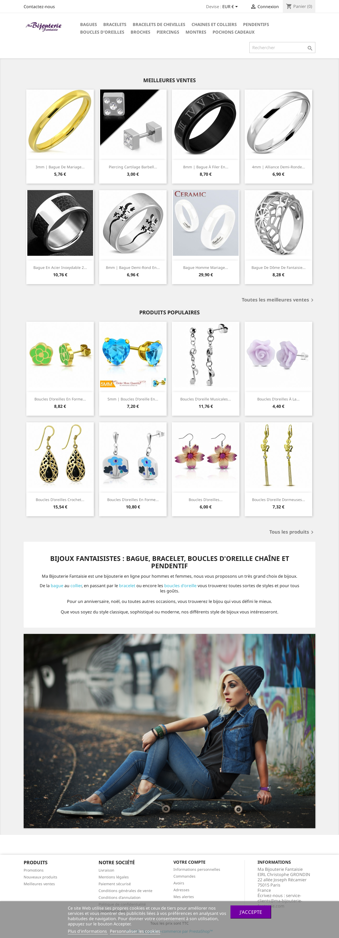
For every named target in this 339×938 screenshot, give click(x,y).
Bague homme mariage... (205, 267)
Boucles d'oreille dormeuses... (278, 499)
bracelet (127, 585)
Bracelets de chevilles (159, 24)
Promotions (34, 870)
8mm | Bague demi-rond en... (133, 267)
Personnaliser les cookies (135, 931)
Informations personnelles (196, 869)
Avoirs (178, 882)
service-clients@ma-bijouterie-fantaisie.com (280, 901)
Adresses (181, 889)
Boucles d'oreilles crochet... (60, 499)
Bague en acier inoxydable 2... (60, 267)
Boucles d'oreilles (102, 32)
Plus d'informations (88, 931)
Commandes (184, 876)
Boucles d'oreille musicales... (205, 399)
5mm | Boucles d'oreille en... (132, 399)
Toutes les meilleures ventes (278, 300)
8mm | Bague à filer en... (205, 166)
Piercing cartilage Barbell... (133, 166)
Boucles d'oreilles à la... (278, 399)
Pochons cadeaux (234, 32)
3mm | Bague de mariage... (60, 166)
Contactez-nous (39, 6)
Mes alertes (183, 896)
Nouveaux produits (40, 876)
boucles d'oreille (180, 585)
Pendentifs (256, 24)
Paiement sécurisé (115, 883)
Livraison (106, 870)
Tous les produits (292, 532)
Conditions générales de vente (125, 890)
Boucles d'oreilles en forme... (60, 399)
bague (57, 585)
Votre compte (189, 862)
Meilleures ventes (39, 883)
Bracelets (114, 24)
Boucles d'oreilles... (206, 499)
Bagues (88, 24)
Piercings (168, 32)
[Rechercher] (282, 47)
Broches (140, 32)
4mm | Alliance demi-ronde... (278, 166)
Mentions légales (114, 876)
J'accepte (251, 912)
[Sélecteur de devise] (231, 7)
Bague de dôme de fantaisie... (278, 267)
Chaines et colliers (214, 24)
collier (76, 585)
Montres (196, 32)
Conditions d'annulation (120, 897)
